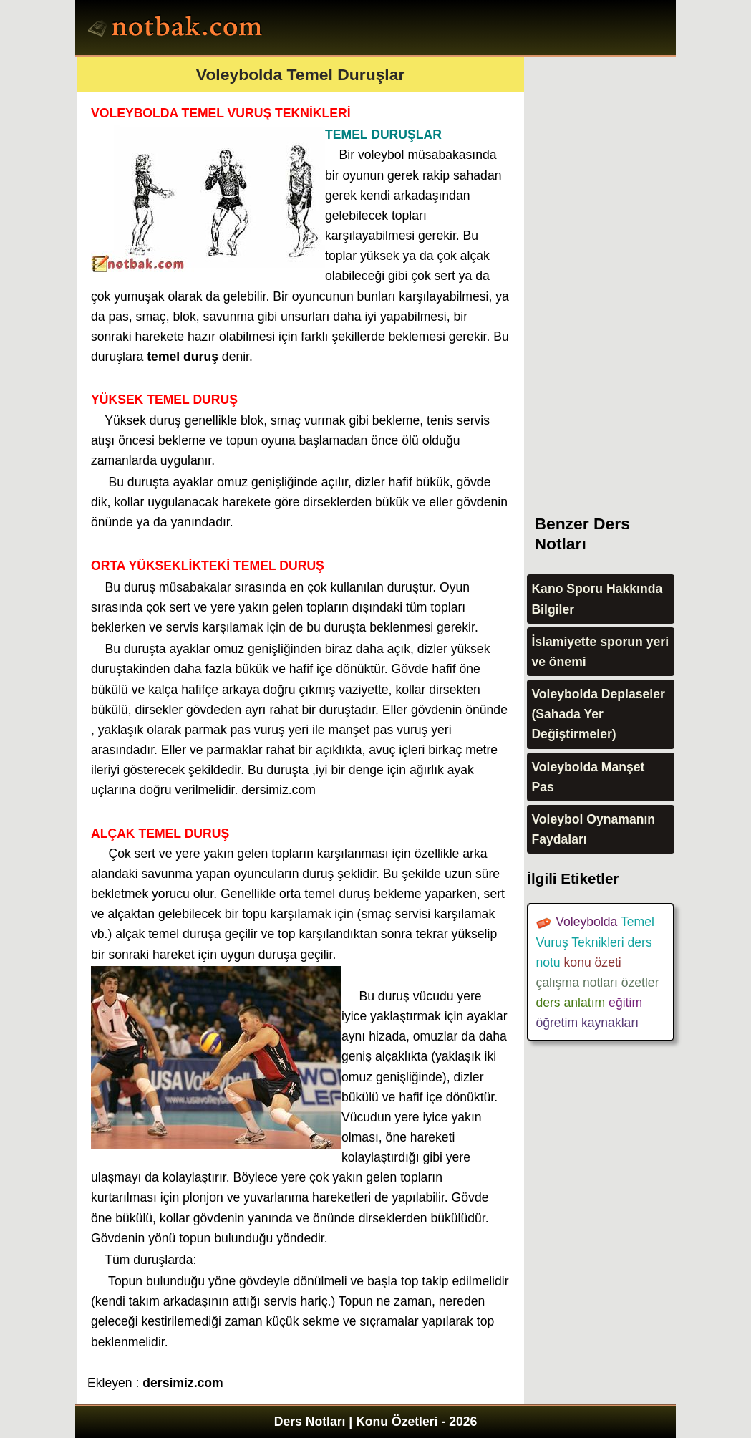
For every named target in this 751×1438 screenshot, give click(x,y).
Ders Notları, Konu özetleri (177, 29)
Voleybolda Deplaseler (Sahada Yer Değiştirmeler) (597, 714)
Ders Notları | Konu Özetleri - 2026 (376, 1421)
